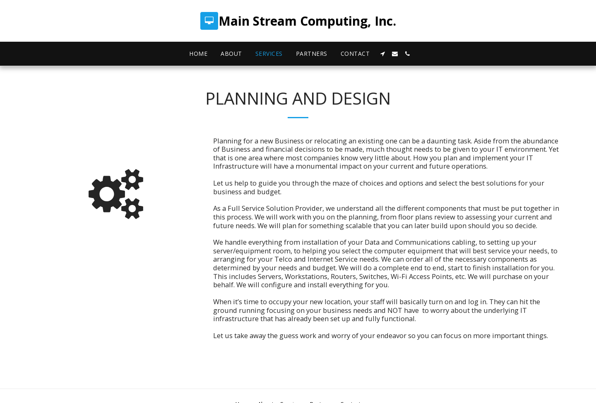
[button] (382, 54)
